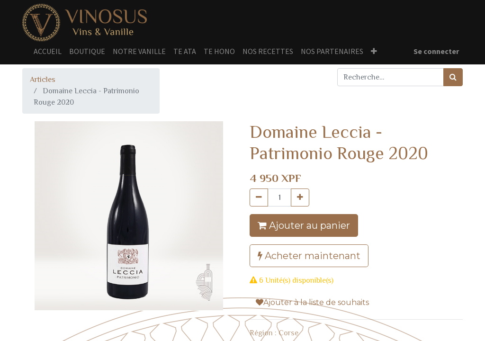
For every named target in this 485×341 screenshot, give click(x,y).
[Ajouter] (300, 197)
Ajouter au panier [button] (304, 225)
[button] (374, 51)
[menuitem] (47, 51)
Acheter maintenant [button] (309, 255)
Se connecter (436, 51)
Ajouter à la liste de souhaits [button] (312, 302)
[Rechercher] (453, 77)
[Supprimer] (259, 197)
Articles (42, 79)
